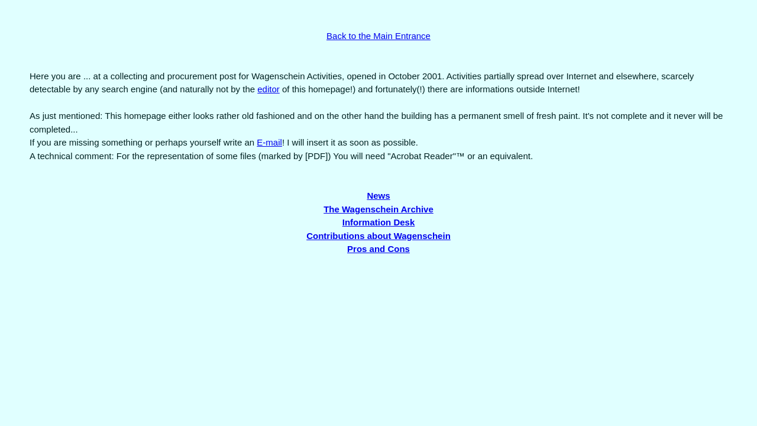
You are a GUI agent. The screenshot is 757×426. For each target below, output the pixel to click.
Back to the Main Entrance (378, 36)
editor (268, 89)
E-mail (269, 142)
